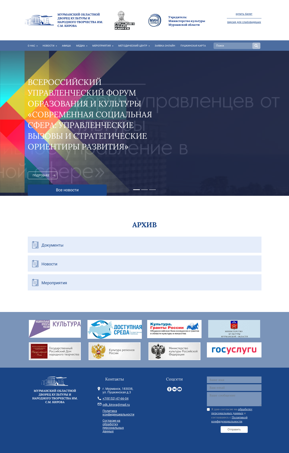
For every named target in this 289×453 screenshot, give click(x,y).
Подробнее (41, 175)
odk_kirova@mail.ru (116, 404)
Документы (52, 245)
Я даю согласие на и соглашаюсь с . (231, 415)
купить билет (244, 14)
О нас (31, 45)
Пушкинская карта (193, 45)
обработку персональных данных (231, 411)
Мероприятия (101, 45)
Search (256, 46)
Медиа (80, 45)
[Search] (233, 46)
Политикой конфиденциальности (229, 419)
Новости (48, 45)
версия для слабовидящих (244, 22)
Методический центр (132, 45)
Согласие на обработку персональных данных (113, 426)
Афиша (66, 45)
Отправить (234, 429)
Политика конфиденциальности (118, 412)
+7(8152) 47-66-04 (116, 398)
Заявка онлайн (165, 45)
